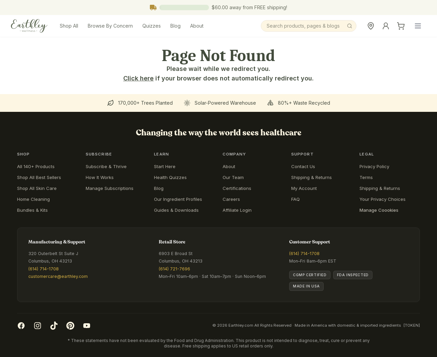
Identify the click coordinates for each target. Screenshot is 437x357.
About (196, 26)
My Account (304, 188)
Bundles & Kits (32, 210)
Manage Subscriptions (109, 188)
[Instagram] (37, 326)
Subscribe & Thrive (106, 166)
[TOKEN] (412, 325)
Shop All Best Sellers (39, 177)
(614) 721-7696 (174, 268)
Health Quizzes (170, 177)
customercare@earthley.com (58, 276)
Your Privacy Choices (383, 199)
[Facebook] (21, 326)
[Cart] (401, 26)
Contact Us (303, 166)
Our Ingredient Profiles (178, 199)
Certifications (237, 188)
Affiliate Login (237, 210)
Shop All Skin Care (37, 188)
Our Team (233, 177)
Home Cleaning (33, 199)
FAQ (295, 199)
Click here (138, 78)
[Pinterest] (70, 326)
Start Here (164, 166)
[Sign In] (386, 26)
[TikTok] (54, 326)
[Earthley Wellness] (29, 26)
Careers (231, 199)
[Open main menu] (418, 26)
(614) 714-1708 (43, 268)
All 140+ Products (36, 166)
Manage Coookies (379, 210)
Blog (175, 26)
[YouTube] (87, 326)
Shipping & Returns (311, 177)
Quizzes (151, 26)
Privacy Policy (374, 166)
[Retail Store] (371, 26)
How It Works (100, 177)
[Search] (308, 26)
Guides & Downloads (176, 210)
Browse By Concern (110, 26)
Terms (366, 177)
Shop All (69, 26)
